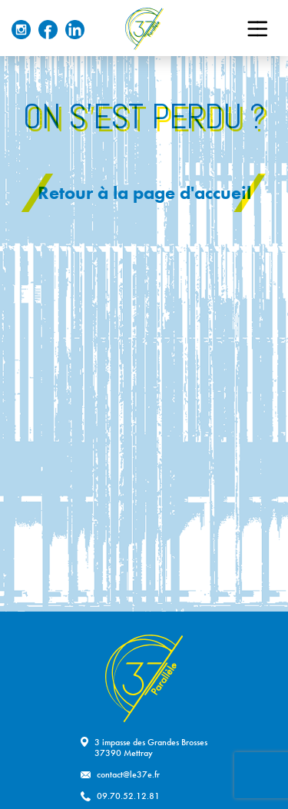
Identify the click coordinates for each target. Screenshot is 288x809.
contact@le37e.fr (128, 774)
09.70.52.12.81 (128, 796)
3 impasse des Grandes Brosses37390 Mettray (150, 747)
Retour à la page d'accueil (144, 192)
